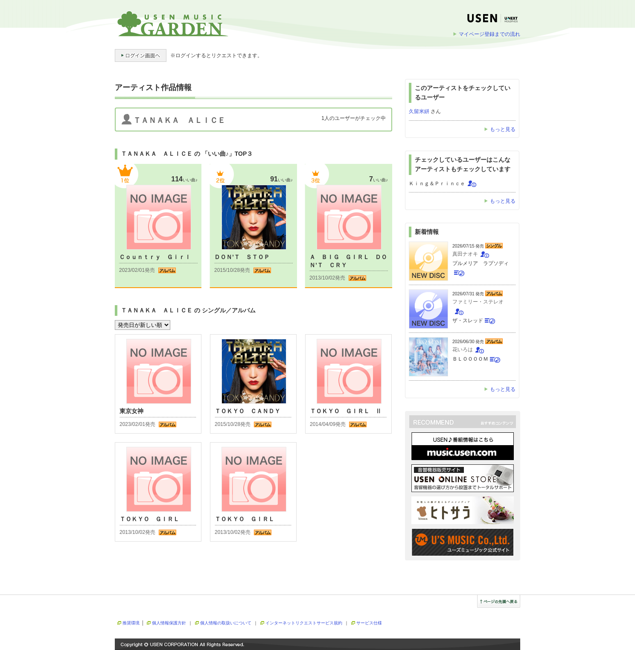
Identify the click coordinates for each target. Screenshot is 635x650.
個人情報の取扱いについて (225, 623)
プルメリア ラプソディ (480, 263)
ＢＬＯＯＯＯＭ (470, 359)
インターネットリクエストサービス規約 (303, 623)
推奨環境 (131, 623)
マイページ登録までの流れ (489, 34)
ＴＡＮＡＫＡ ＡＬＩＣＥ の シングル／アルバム (188, 310)
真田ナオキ (465, 254)
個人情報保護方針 (169, 623)
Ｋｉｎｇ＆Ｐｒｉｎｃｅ (437, 184)
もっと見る (503, 129)
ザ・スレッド (467, 321)
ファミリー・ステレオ (478, 302)
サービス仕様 (369, 623)
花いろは (462, 350)
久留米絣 (419, 111)
